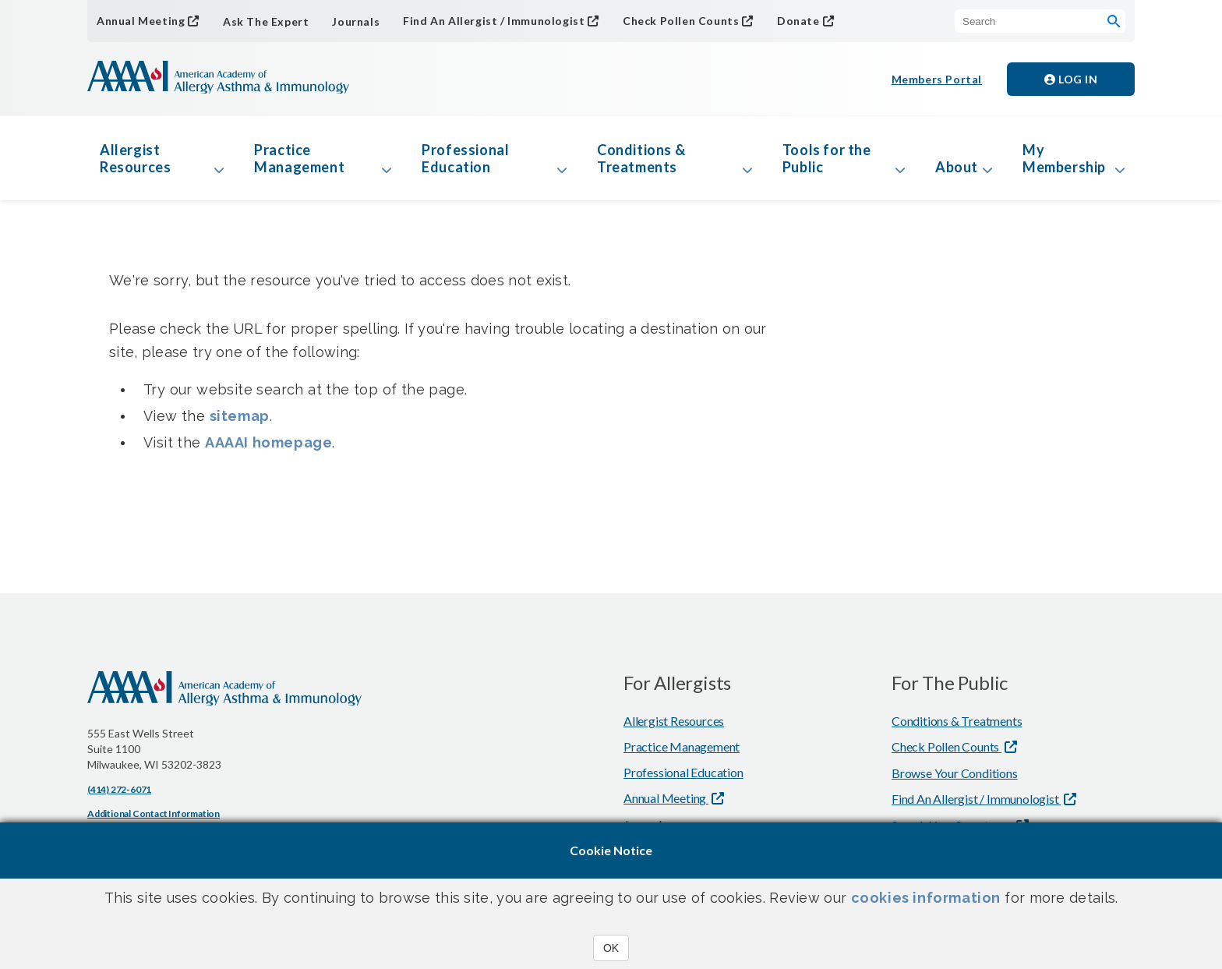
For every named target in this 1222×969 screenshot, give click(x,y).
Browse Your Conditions (955, 773)
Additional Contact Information (153, 813)
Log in (1070, 79)
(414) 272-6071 (119, 789)
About (956, 166)
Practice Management (299, 158)
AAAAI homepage (268, 442)
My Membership (1064, 158)
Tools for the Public (826, 158)
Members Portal (937, 79)
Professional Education (465, 158)
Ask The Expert (266, 21)
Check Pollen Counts (681, 20)
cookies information (926, 897)
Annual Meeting (141, 20)
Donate (798, 20)
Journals (356, 21)
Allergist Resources (135, 158)
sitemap (240, 416)
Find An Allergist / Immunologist (494, 20)
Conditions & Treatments (641, 158)
